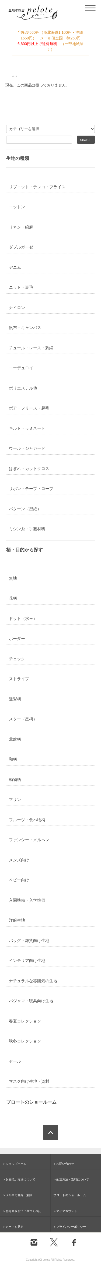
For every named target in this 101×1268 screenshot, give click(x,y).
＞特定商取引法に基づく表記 (22, 1211)
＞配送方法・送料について (71, 1179)
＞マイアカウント (65, 1211)
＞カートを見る (13, 1226)
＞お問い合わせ (63, 1163)
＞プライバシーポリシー (69, 1226)
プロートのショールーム (31, 1102)
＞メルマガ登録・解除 (17, 1195)
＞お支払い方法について (19, 1179)
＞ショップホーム (14, 1163)
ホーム (14, 76)
